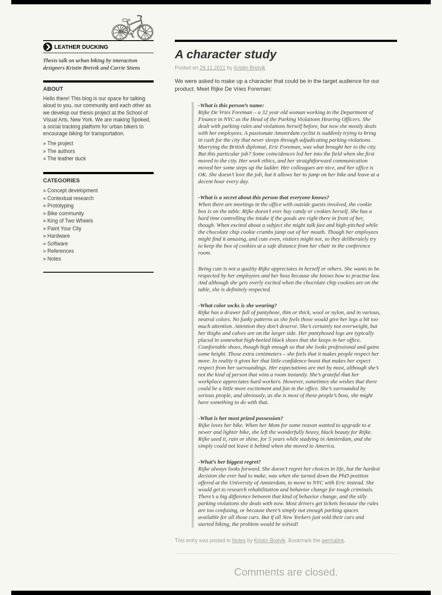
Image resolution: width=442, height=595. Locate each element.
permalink (333, 541)
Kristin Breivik (249, 68)
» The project (58, 143)
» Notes (52, 259)
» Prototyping (58, 206)
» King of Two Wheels (68, 221)
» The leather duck (64, 159)
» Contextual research (68, 198)
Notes (239, 541)
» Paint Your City (62, 229)
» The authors (59, 151)
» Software (55, 244)
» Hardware (56, 236)
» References (58, 251)
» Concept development (70, 191)
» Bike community (63, 213)
